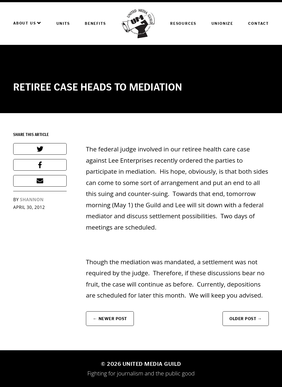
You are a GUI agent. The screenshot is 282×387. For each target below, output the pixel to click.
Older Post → (245, 318)
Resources (183, 23)
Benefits (95, 23)
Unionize (222, 23)
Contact (258, 23)
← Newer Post (110, 318)
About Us (27, 23)
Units (63, 23)
